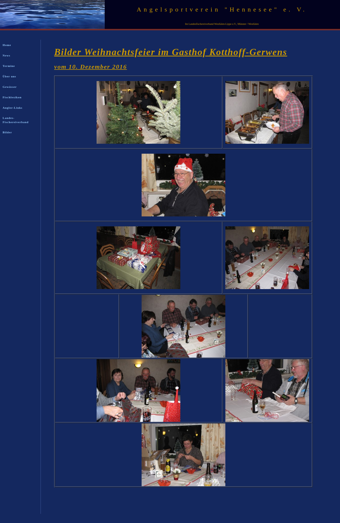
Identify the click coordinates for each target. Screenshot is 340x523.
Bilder (7, 132)
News (6, 55)
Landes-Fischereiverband (16, 120)
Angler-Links (13, 107)
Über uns (9, 76)
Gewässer (10, 86)
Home (7, 45)
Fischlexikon (12, 97)
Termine (9, 65)
